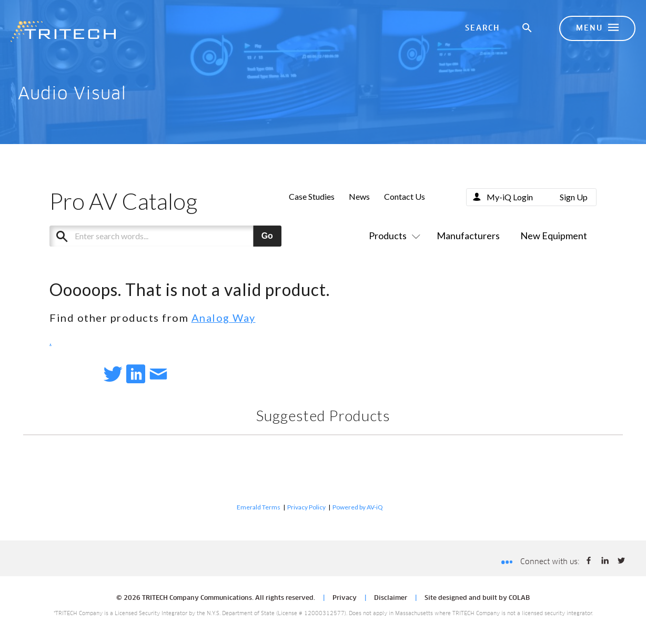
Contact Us (404, 196)
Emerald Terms (258, 507)
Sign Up (574, 197)
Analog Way (223, 317)
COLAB (519, 598)
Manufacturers (468, 235)
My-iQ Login (510, 197)
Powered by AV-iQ (357, 507)
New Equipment (553, 235)
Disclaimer (390, 598)
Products (392, 235)
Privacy (344, 598)
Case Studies (312, 196)
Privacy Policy (306, 507)
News (359, 196)
